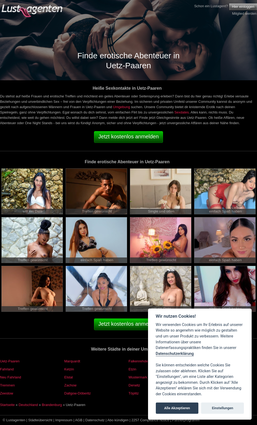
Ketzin (69, 369)
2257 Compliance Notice (150, 420)
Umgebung (121, 107)
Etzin (132, 369)
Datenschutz (95, 420)
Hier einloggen (243, 7)
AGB (78, 420)
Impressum (63, 420)
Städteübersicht (40, 420)
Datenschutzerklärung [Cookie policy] (175, 353)
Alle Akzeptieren (177, 408)
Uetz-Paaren (10, 361)
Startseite (7, 405)
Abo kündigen (118, 420)
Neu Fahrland (10, 377)
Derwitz (134, 385)
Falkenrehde (138, 361)
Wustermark (137, 377)
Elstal (68, 377)
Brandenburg (52, 405)
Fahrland (7, 369)
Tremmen (7, 385)
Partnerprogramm (185, 420)
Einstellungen (222, 408)
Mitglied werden (244, 14)
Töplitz (133, 393)
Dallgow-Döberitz (77, 393)
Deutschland (28, 405)
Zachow (70, 385)
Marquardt (72, 361)
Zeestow (6, 393)
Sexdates (181, 112)
